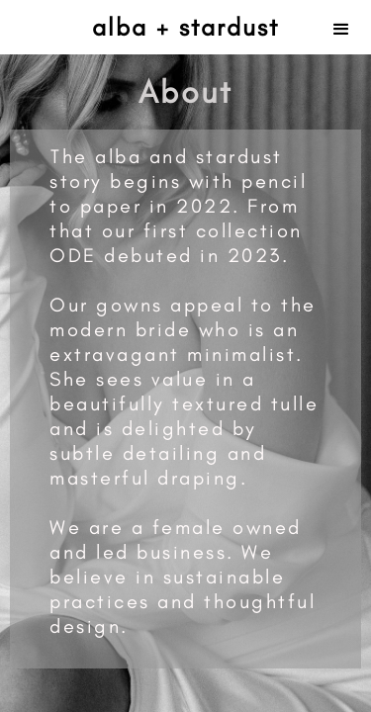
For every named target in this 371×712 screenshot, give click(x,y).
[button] (341, 27)
